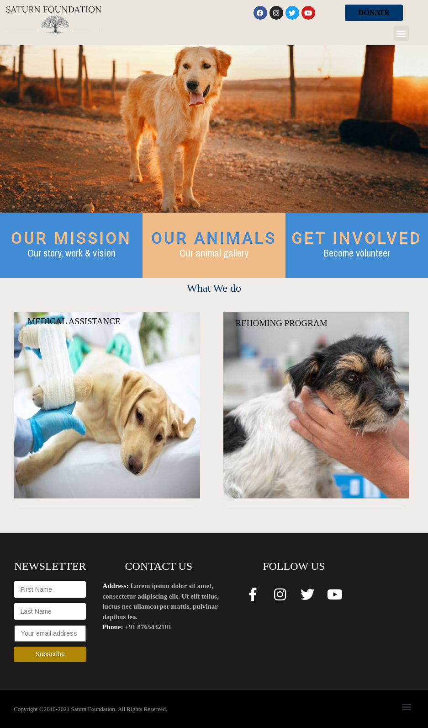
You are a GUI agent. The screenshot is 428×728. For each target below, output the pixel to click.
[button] (401, 33)
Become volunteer (356, 253)
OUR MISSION (71, 238)
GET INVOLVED (356, 238)
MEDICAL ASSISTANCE (73, 321)
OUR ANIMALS (213, 238)
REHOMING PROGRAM (281, 323)
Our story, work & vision (71, 253)
